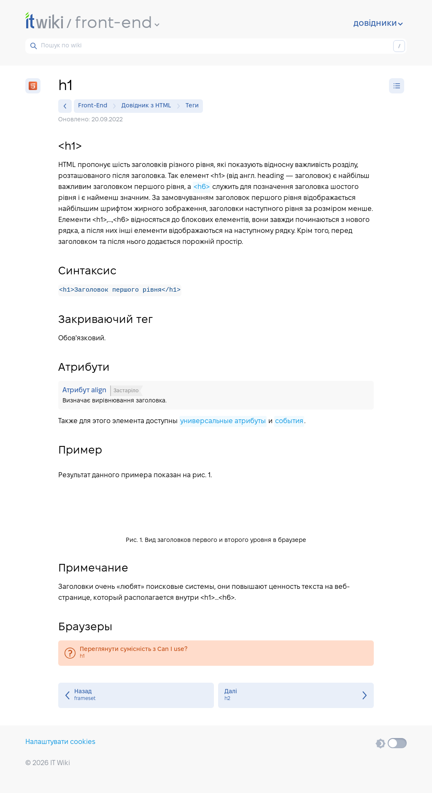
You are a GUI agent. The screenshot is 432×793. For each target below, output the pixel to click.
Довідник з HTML (149, 106)
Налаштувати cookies (60, 742)
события (289, 421)
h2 (296, 695)
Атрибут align (216, 395)
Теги (192, 106)
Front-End (94, 106)
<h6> (202, 187)
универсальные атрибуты (223, 421)
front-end (117, 23)
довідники (378, 23)
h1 (216, 653)
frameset (136, 695)
